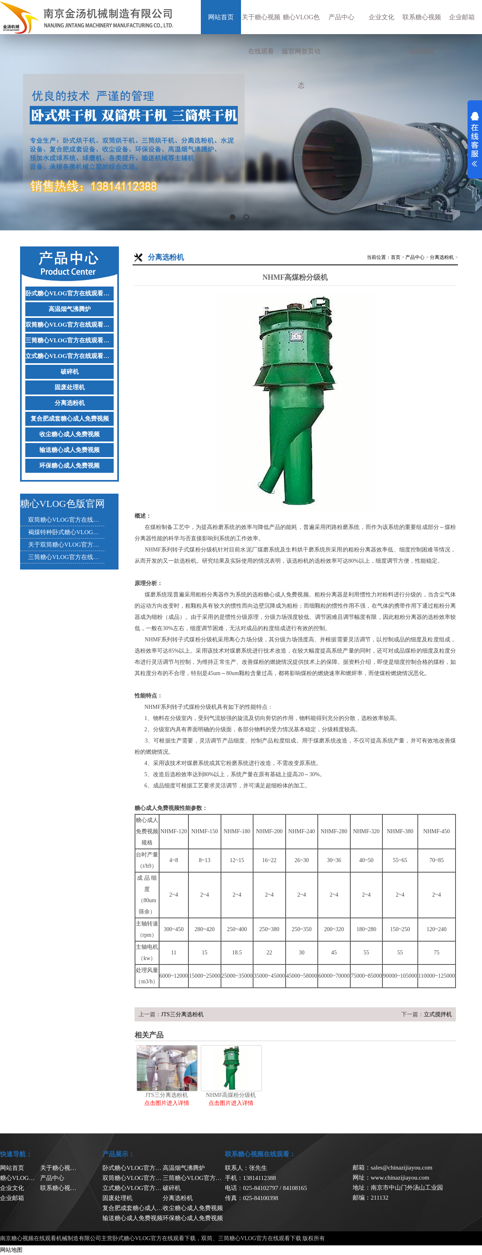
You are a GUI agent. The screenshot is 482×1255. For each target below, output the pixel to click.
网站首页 (221, 17)
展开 (475, 139)
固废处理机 (70, 387)
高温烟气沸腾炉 (70, 309)
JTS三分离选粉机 (182, 1014)
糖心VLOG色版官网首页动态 (301, 51)
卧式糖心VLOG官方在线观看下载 (69, 293)
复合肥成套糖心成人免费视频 (70, 418)
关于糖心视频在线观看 (261, 34)
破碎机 (70, 371)
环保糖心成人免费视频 (69, 465)
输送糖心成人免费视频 (69, 450)
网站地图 (11, 1250)
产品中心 (341, 17)
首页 (395, 257)
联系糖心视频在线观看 (421, 34)
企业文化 (381, 17)
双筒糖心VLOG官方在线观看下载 (69, 324)
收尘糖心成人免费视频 (69, 434)
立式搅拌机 (438, 1014)
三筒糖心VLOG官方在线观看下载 (69, 340)
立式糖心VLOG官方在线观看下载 (69, 356)
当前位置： (379, 257)
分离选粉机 (70, 403)
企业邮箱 (462, 17)
